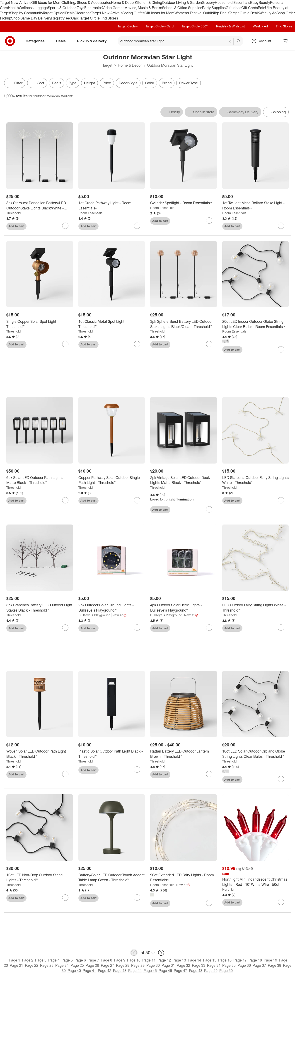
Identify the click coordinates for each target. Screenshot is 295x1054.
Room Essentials (90, 213)
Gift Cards (249, 7)
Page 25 (77, 965)
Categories (37, 41)
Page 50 (226, 971)
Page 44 (135, 971)
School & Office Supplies (182, 7)
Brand (167, 83)
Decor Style (128, 83)
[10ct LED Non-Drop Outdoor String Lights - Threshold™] (39, 878)
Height (89, 83)
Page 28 (122, 965)
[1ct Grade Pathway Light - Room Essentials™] (111, 205)
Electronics (93, 7)
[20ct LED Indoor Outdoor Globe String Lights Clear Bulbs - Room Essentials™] (255, 324)
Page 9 (119, 960)
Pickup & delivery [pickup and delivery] (93, 41)
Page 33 (198, 965)
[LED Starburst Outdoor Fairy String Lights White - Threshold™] (255, 480)
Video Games (113, 7)
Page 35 (229, 965)
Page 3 (40, 960)
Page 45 (150, 971)
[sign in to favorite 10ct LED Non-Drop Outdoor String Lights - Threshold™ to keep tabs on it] (65, 898)
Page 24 (62, 965)
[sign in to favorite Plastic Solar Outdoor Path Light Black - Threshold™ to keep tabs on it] (137, 770)
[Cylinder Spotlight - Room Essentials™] (183, 203)
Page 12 (164, 960)
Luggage (41, 7)
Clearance (83, 13)
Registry (58, 18)
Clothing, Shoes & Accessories (86, 2)
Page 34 (213, 965)
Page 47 (180, 971)
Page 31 (168, 965)
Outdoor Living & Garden (182, 2)
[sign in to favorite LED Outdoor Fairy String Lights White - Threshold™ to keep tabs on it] (281, 628)
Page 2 (27, 960)
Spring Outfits (133, 13)
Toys (80, 7)
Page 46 (165, 971)
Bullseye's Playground (94, 615)
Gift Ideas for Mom (46, 2)
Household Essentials (232, 2)
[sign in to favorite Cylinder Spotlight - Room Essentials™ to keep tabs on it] (209, 220)
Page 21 (16, 965)
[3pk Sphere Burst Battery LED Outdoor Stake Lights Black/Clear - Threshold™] (183, 324)
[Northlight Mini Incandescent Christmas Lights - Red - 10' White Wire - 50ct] (255, 882)
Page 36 (244, 965)
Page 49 (211, 971)
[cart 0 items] (285, 41)
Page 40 (74, 971)
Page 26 (92, 965)
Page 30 (153, 965)
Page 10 (133, 960)
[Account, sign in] (263, 41)
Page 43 (119, 971)
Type (72, 83)
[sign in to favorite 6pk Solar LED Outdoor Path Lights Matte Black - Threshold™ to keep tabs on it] (65, 500)
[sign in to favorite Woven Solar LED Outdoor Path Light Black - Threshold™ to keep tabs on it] (65, 774)
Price (107, 83)
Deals (70, 13)
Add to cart (16, 226)
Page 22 (31, 965)
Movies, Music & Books (143, 7)
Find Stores (109, 18)
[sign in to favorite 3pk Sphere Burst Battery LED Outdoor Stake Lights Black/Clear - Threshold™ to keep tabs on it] (209, 344)
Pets (261, 7)
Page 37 (259, 965)
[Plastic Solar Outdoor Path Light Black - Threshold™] (111, 754)
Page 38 (274, 965)
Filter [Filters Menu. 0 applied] (14, 83)
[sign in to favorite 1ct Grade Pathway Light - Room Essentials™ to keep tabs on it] (137, 226)
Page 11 (149, 960)
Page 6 (80, 960)
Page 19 (270, 960)
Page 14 (194, 960)
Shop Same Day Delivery (31, 18)
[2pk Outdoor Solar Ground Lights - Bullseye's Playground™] (111, 608)
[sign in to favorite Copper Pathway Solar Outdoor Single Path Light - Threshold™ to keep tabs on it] (137, 500)
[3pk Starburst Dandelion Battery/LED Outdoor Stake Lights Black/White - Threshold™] (39, 205)
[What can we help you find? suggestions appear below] (180, 41)
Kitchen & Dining (148, 2)
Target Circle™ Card (160, 26)
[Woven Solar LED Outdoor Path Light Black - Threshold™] (39, 754)
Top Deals (221, 13)
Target (107, 65)
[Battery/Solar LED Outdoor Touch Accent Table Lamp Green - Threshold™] (111, 878)
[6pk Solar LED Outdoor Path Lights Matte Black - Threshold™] (39, 480)
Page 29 (138, 965)
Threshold (13, 213)
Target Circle (89, 18)
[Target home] (10, 41)
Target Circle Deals (244, 13)
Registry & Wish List (230, 26)
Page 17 (240, 960)
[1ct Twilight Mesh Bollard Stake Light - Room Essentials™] (255, 205)
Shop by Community (26, 13)
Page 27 (107, 965)
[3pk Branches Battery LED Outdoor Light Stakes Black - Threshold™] (39, 608)
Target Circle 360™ (195, 26)
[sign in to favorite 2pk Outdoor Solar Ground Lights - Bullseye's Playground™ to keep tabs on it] (137, 628)
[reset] (230, 41)
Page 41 (89, 971)
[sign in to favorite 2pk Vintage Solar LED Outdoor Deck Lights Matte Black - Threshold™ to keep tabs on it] (209, 509)
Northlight (229, 889)
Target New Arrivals (15, 2)
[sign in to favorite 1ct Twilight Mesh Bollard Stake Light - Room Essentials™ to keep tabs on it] (281, 226)
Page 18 (255, 960)
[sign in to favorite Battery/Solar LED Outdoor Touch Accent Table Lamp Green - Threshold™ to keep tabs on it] (137, 898)
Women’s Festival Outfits (193, 13)
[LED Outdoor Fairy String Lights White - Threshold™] (255, 608)
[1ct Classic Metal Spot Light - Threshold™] (111, 324)
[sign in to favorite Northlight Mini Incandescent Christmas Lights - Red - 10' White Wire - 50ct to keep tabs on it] (281, 902)
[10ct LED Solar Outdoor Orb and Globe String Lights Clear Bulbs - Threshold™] (255, 754)
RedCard (72, 18)
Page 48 (195, 971)
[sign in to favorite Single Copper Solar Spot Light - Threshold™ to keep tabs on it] (65, 344)
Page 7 (93, 960)
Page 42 (104, 971)
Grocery (208, 2)
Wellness (26, 7)
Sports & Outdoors (62, 7)
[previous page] (134, 953)
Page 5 (67, 960)
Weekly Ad (267, 13)
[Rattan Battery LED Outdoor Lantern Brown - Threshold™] (183, 754)
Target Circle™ (128, 26)
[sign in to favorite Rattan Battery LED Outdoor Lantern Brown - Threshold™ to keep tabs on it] (209, 774)
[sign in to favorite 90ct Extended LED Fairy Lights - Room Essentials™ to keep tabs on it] (209, 903)
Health (13, 7)
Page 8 (106, 960)
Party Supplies (214, 7)
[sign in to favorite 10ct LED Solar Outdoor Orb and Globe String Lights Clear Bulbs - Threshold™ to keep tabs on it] (281, 779)
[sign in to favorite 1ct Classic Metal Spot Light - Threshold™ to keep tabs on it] (137, 344)
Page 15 (209, 960)
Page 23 (46, 965)
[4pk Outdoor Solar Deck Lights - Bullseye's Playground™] (183, 608)
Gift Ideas (233, 7)
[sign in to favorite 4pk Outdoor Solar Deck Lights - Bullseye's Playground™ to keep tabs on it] (209, 628)
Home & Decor (123, 2)
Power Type (188, 83)
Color (149, 83)
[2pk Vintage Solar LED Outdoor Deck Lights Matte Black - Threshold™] (183, 480)
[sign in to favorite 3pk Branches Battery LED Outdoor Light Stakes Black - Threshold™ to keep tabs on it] (65, 628)
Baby (254, 2)
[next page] (161, 953)
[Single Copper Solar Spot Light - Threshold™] (39, 324)
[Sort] (37, 83)
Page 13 (179, 960)
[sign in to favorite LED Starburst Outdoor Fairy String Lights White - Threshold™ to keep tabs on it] (281, 500)
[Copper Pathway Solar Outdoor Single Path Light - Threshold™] (111, 480)
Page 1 (14, 960)
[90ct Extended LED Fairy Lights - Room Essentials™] (183, 878)
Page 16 (225, 960)
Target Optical (54, 13)
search (239, 41)
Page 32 (183, 965)
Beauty (264, 2)
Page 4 (54, 960)
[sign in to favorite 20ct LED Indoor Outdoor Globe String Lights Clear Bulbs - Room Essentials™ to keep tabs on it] (281, 349)
